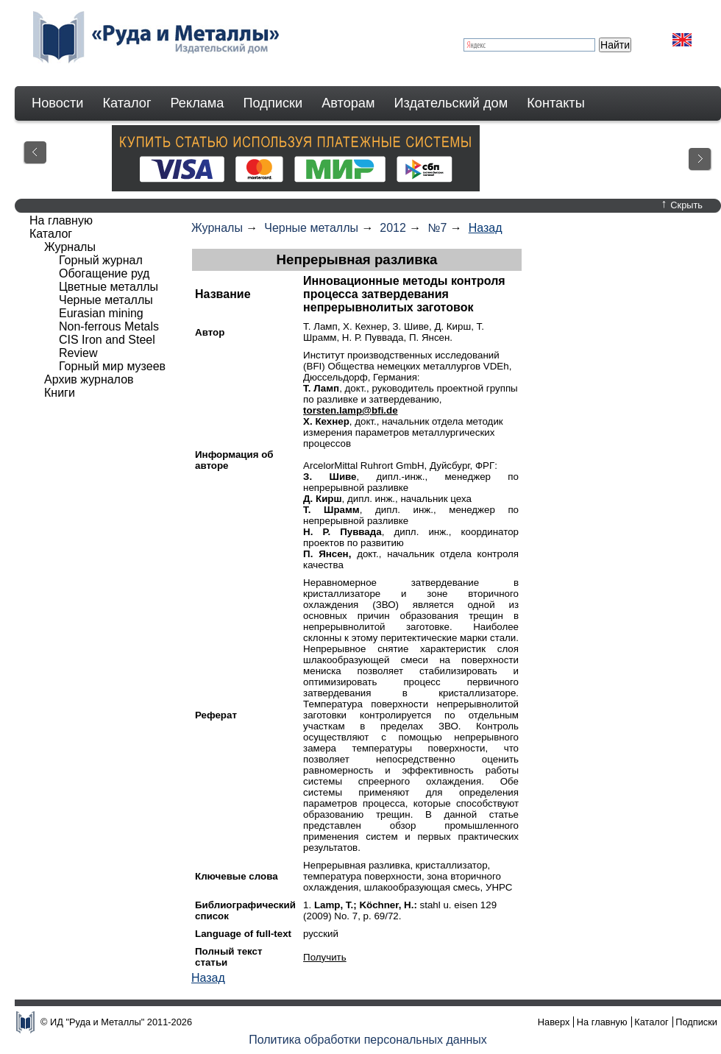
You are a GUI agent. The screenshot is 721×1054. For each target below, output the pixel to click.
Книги (59, 392)
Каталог (126, 103)
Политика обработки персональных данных (368, 1039)
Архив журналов (89, 379)
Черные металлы (311, 228)
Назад (485, 228)
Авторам (348, 103)
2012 (393, 228)
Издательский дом (451, 103)
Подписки (273, 103)
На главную (61, 220)
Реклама (197, 103)
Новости (57, 103)
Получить (325, 957)
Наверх (554, 1022)
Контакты (556, 103)
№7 (437, 228)
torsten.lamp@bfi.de (350, 410)
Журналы (217, 228)
